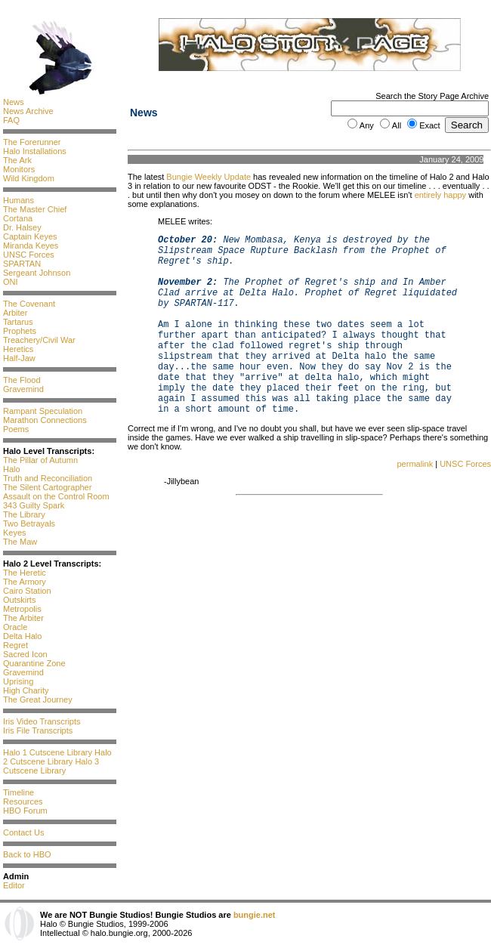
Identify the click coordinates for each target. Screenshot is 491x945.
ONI (10, 281)
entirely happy (441, 194)
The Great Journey (38, 699)
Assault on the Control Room (56, 496)
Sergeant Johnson (36, 272)
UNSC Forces (28, 254)
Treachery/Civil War (39, 339)
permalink (415, 463)
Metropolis (22, 608)
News (13, 102)
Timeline (18, 792)
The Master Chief (34, 209)
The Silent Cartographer (47, 487)
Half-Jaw (19, 358)
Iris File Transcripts (38, 730)
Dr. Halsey (22, 227)
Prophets (19, 330)
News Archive (28, 111)
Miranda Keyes (30, 245)
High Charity (26, 690)
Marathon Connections (45, 420)
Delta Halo (22, 636)
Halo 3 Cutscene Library (51, 766)
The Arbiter (23, 617)
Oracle (15, 627)
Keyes (14, 532)
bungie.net (254, 914)
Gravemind (23, 389)
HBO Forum (25, 810)
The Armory (24, 581)
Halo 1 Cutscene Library (47, 752)
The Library (24, 514)
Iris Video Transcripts (42, 721)
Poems (16, 429)
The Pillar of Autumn (40, 460)
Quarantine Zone (34, 663)
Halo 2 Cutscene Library (57, 757)
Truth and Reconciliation (47, 478)
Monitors (19, 169)
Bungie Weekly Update (208, 176)
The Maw (20, 541)
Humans (18, 200)
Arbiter (15, 312)
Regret (15, 645)
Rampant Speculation (42, 410)
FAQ (11, 120)
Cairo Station (27, 590)
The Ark (17, 160)
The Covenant (29, 303)
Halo (11, 469)
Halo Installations (34, 151)
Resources (23, 801)
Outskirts (19, 599)
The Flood (22, 379)
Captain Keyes (30, 236)
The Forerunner (31, 142)
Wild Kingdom (28, 178)
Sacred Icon (25, 654)
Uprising (18, 681)
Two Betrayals (29, 523)
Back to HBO (27, 854)
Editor (14, 885)
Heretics (18, 349)
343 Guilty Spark (33, 505)
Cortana (17, 218)
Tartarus (18, 321)
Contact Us (23, 832)
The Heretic (24, 572)
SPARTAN (22, 263)
